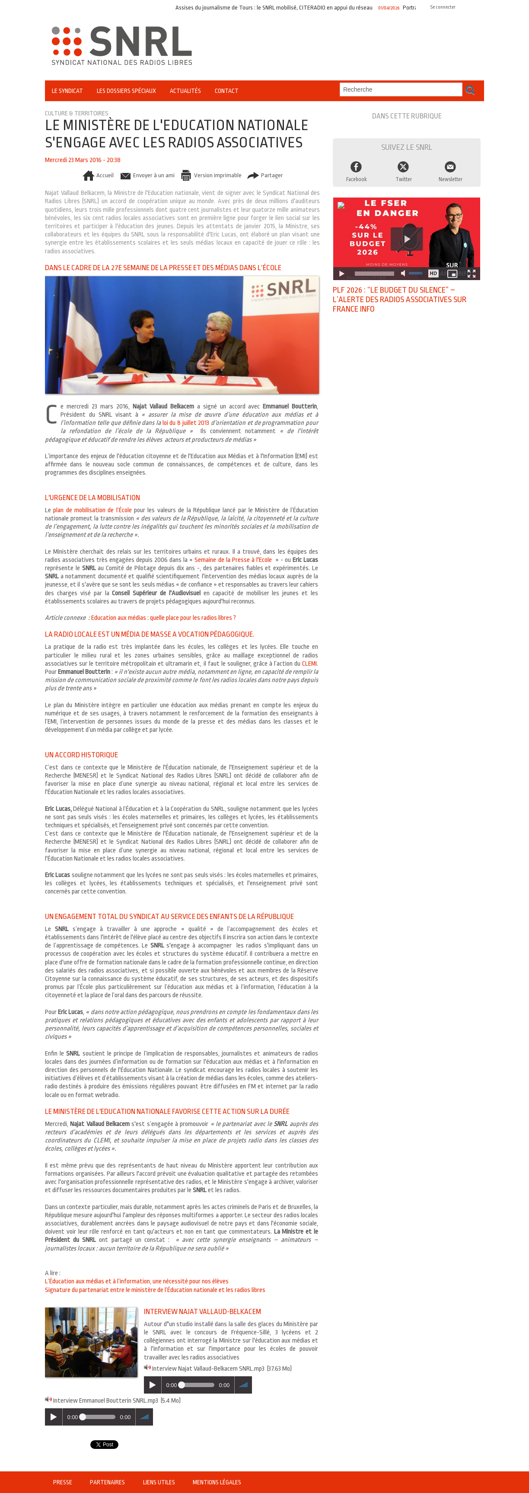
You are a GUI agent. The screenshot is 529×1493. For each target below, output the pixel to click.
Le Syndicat (67, 90)
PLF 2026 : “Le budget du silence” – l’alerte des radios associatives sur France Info (400, 299)
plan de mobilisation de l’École (92, 510)
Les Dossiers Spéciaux (126, 90)
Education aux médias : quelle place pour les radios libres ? (163, 618)
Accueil (96, 175)
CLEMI (309, 663)
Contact (227, 90)
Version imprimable (210, 175)
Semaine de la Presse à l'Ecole (232, 560)
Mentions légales (216, 1482)
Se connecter (443, 7)
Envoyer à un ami (146, 175)
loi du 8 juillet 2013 (187, 423)
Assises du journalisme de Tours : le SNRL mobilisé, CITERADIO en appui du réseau (277, 7)
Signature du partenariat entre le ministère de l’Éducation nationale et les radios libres (155, 1290)
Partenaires (108, 1482)
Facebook (356, 179)
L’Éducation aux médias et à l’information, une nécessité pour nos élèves (137, 1281)
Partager (265, 175)
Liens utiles (159, 1482)
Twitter (403, 179)
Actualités (185, 90)
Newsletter (450, 179)
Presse (63, 1482)
